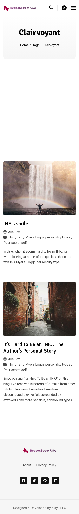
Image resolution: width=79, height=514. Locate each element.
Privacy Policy (46, 465)
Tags (36, 45)
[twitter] (34, 480)
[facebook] (23, 480)
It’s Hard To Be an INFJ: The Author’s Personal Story (33, 347)
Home (24, 45)
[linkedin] (55, 480)
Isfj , (21, 237)
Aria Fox (11, 232)
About (27, 465)
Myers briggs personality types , (48, 237)
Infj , (13, 237)
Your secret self (15, 242)
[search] (53, 8)
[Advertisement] (38, 100)
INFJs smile (15, 223)
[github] (45, 480)
